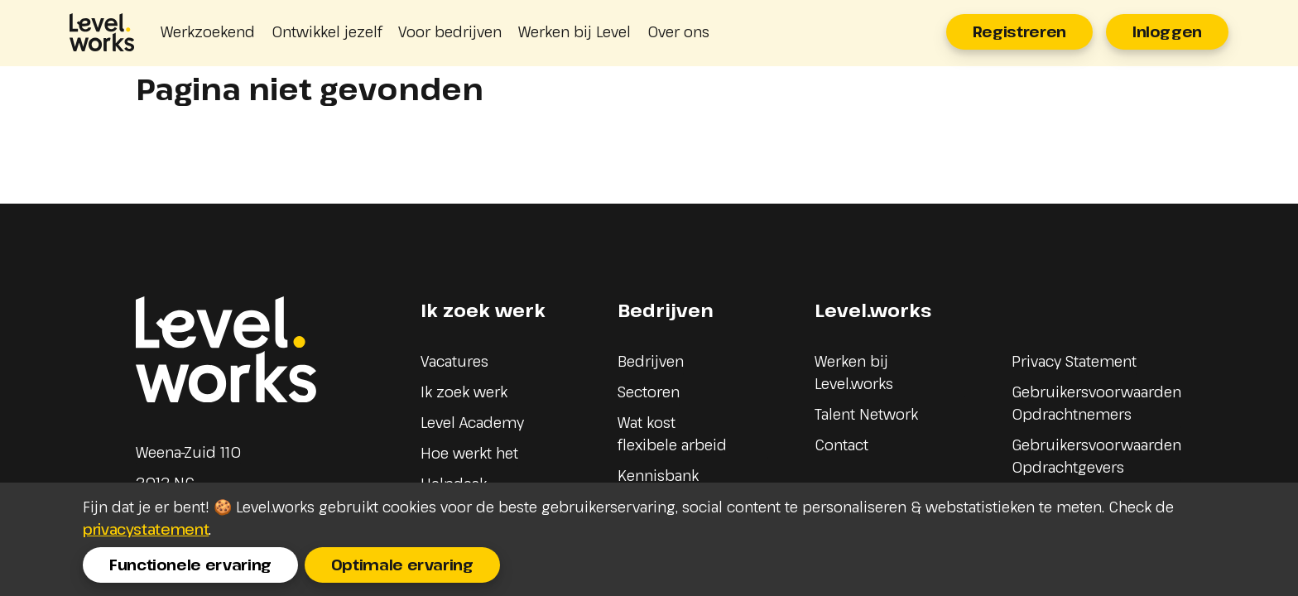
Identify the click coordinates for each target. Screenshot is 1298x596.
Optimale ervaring (402, 564)
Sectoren (649, 391)
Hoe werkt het (469, 453)
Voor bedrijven (450, 31)
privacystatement (146, 529)
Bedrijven (651, 361)
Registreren (1019, 31)
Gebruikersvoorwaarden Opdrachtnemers (1096, 403)
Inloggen (1167, 31)
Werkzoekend (208, 31)
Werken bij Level (574, 31)
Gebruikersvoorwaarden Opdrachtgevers (1096, 456)
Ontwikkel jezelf (327, 31)
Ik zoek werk (464, 391)
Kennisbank (658, 475)
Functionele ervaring (190, 564)
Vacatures (454, 361)
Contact (841, 444)
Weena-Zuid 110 (188, 452)
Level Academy (472, 422)
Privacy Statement (1074, 361)
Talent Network (866, 414)
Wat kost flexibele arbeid (672, 433)
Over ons (678, 31)
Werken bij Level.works (854, 372)
